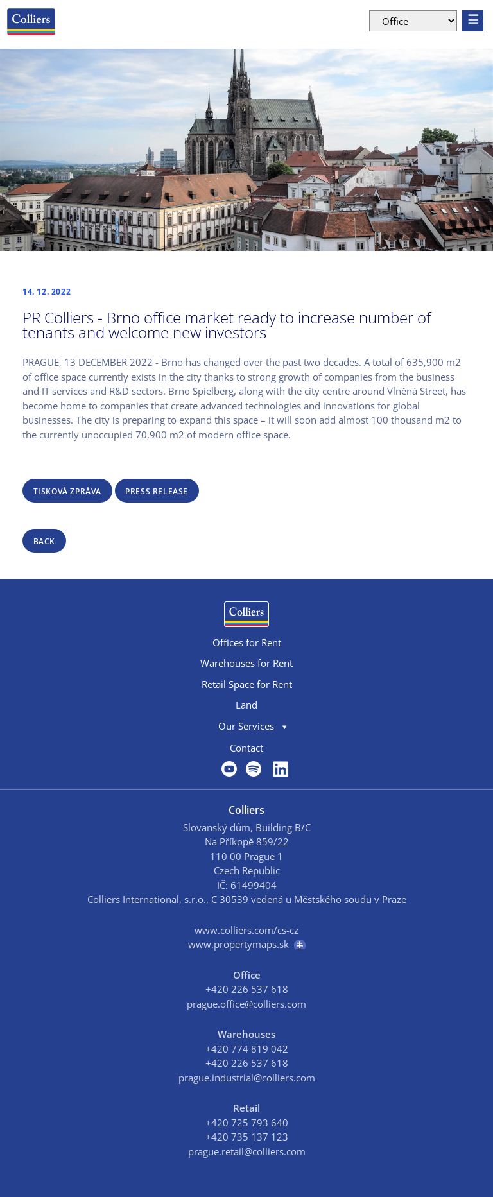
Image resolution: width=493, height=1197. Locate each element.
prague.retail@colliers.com (247, 1151)
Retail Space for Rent (247, 684)
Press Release (156, 491)
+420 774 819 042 (246, 1048)
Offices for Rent (246, 642)
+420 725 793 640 (246, 1122)
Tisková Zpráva (67, 491)
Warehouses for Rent (246, 663)
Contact (246, 747)
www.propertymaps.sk (247, 944)
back (44, 541)
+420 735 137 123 (246, 1136)
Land (246, 704)
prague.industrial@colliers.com (246, 1077)
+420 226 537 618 (246, 989)
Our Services (246, 725)
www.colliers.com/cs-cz (246, 930)
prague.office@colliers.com (246, 1003)
